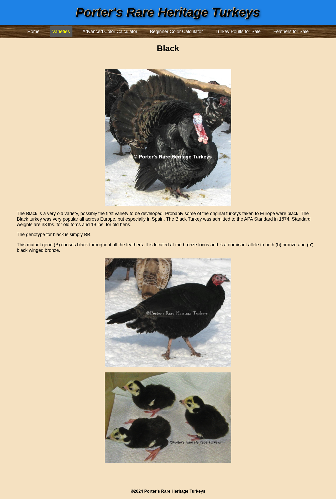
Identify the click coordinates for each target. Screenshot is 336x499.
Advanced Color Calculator (109, 31)
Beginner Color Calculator (176, 31)
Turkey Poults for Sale (238, 31)
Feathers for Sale (291, 31)
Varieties (61, 31)
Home (33, 31)
